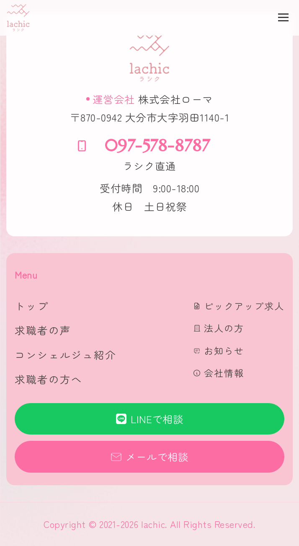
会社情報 (224, 372)
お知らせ (224, 350)
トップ (32, 305)
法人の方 (224, 327)
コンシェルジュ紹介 (65, 354)
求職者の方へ (48, 379)
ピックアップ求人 (244, 305)
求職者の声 (43, 330)
